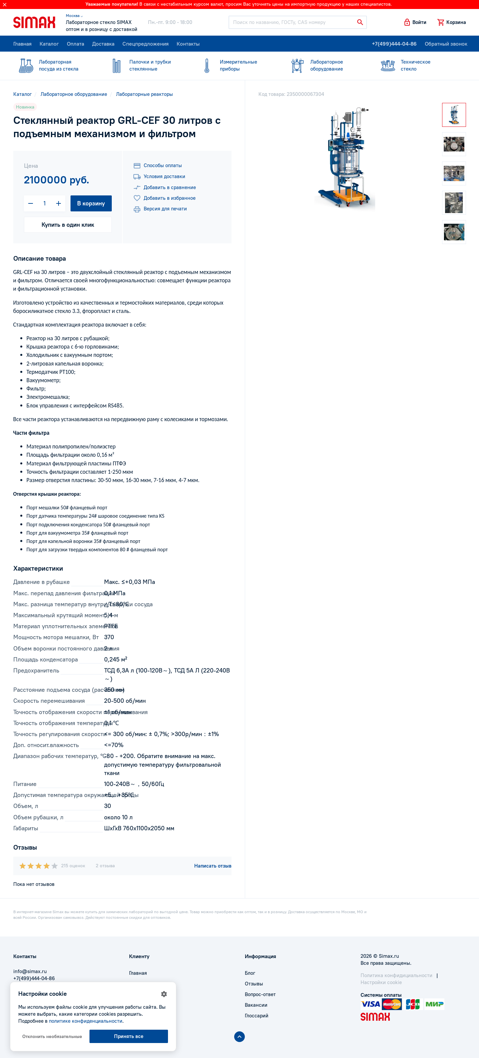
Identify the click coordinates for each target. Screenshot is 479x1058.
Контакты (188, 43)
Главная (22, 43)
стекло (416, 65)
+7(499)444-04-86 (394, 43)
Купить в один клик (68, 224)
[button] (415, 22)
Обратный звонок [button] (446, 43)
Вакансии (256, 1005)
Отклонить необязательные (52, 1036)
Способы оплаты (157, 166)
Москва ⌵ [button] (74, 15)
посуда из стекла (54, 65)
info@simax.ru (30, 971)
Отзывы (254, 983)
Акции (136, 1015)
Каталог (49, 43)
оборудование (326, 65)
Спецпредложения (145, 43)
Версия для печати (160, 209)
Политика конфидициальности (396, 975)
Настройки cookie (381, 982)
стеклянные (145, 65)
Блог (250, 973)
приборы (235, 65)
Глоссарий (256, 1015)
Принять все (128, 1036)
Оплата (75, 43)
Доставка (103, 43)
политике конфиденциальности (85, 1021)
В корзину (91, 203)
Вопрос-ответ (260, 994)
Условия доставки (159, 177)
